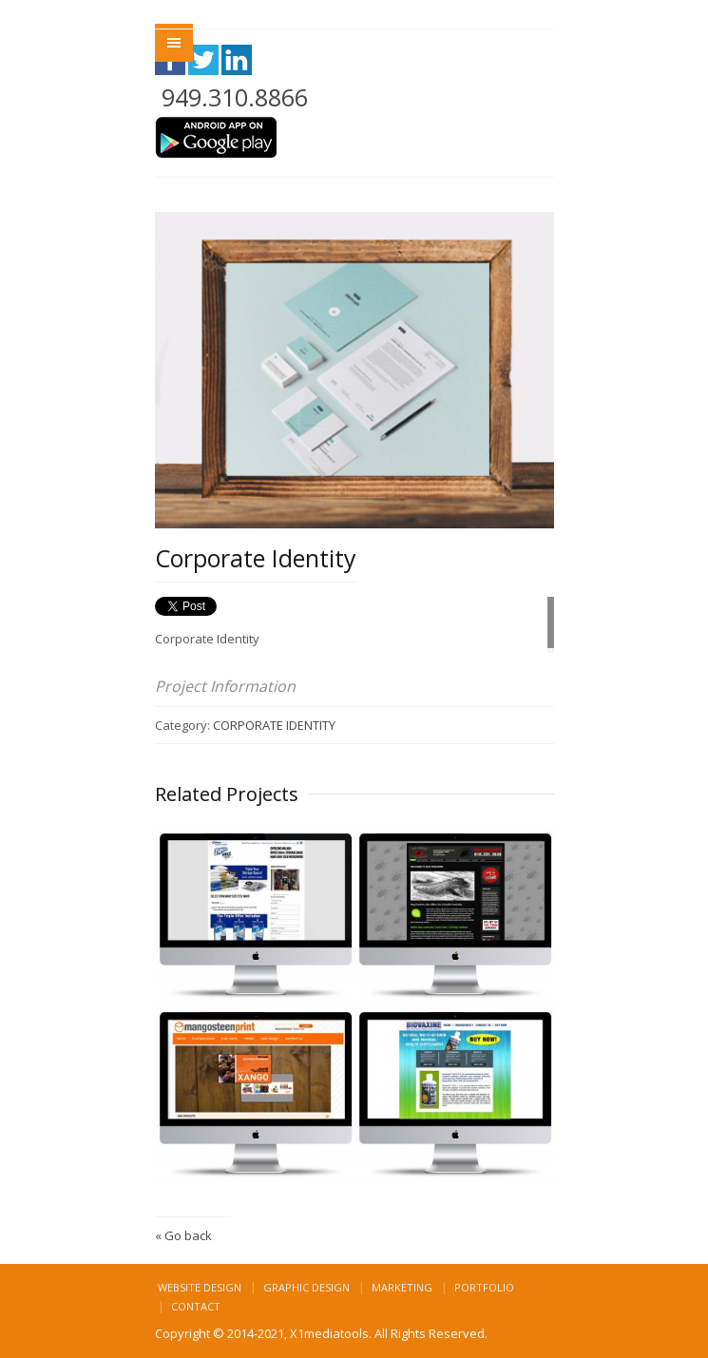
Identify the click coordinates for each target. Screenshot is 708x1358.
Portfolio (484, 1287)
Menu (174, 43)
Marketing (402, 1287)
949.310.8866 (235, 97)
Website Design (199, 1287)
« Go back (183, 1235)
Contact (195, 1306)
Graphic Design (306, 1287)
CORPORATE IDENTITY (274, 725)
